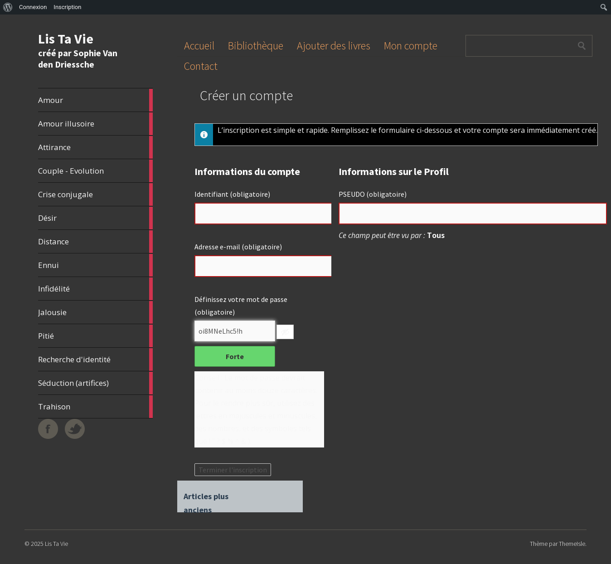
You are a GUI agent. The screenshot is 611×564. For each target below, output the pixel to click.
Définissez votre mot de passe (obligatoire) (240, 305)
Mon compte (410, 46)
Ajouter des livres (333, 46)
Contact (201, 66)
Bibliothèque (255, 46)
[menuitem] (8, 7)
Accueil (199, 46)
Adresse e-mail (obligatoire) (238, 246)
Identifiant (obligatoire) (232, 194)
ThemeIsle (572, 544)
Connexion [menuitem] (33, 7)
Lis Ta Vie (65, 38)
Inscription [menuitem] (67, 7)
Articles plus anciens (206, 497)
